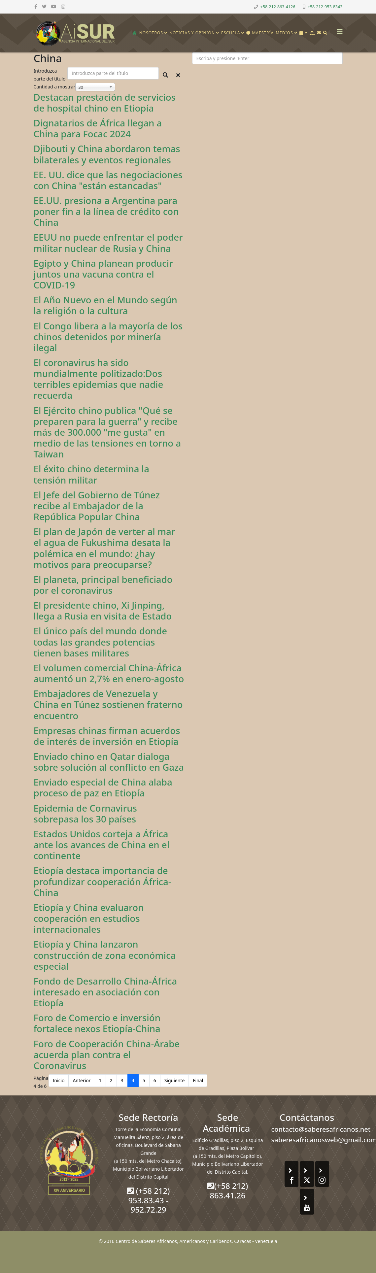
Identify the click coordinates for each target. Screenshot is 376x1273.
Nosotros (151, 33)
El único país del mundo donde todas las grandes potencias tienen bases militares (100, 641)
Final (198, 1080)
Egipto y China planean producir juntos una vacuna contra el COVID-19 (103, 274)
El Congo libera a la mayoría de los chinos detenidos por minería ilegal (108, 336)
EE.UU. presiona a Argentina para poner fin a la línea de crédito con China (106, 211)
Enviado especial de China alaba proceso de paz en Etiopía (103, 787)
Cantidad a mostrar (55, 87)
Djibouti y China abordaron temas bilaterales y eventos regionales (107, 154)
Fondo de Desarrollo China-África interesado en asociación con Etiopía (105, 992)
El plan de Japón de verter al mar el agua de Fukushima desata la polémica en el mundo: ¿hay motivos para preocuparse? (104, 547)
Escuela (230, 33)
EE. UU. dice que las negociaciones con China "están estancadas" (108, 180)
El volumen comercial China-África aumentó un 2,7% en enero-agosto (109, 673)
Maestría (260, 33)
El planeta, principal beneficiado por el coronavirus (103, 584)
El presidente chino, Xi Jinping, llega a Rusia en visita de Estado (103, 610)
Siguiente (174, 1080)
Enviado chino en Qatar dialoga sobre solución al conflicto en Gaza (109, 761)
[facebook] (35, 6)
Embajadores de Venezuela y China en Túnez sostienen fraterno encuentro (108, 704)
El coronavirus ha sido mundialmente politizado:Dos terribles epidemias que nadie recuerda (98, 378)
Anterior (81, 1080)
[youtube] (53, 6)
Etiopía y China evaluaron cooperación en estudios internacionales (89, 918)
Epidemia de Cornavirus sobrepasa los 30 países (85, 813)
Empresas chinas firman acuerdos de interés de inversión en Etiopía (107, 736)
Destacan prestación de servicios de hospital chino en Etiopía (105, 102)
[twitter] (44, 6)
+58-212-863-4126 (277, 7)
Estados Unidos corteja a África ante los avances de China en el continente (102, 844)
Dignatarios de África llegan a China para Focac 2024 (98, 128)
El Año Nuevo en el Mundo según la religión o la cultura (105, 305)
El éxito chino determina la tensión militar (91, 474)
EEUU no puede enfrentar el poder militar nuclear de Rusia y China (108, 242)
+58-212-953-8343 (325, 7)
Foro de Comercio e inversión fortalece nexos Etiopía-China (97, 1023)
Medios (284, 33)
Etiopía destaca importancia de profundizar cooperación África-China (102, 881)
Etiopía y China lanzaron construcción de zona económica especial (105, 955)
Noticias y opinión (192, 33)
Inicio (59, 1080)
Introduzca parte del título (50, 75)
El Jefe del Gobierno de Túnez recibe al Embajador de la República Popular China (97, 505)
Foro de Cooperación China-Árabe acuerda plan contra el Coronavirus (107, 1054)
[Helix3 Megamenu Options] (338, 30)
